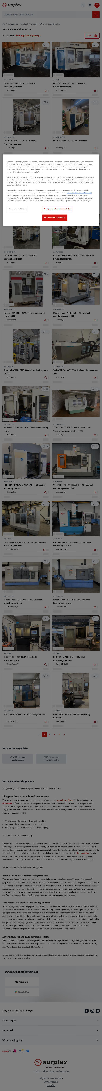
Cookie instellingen (17, 209)
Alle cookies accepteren (55, 217)
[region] (51, 190)
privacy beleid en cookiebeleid (79, 193)
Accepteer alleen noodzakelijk (57, 209)
